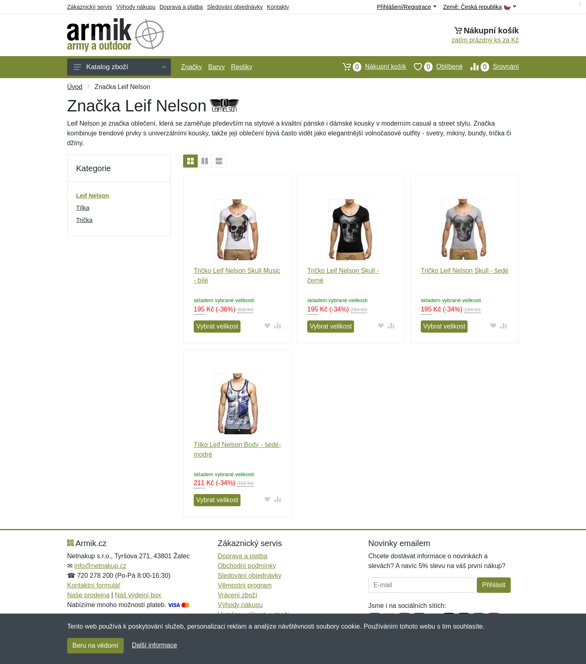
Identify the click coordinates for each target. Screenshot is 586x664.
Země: (479, 7)
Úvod (74, 86)
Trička (84, 219)
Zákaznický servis (89, 7)
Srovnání (491, 66)
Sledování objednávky (235, 7)
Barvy (216, 66)
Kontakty (278, 7)
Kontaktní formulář (93, 585)
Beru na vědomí (95, 645)
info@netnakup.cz (100, 565)
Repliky (241, 66)
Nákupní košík (370, 66)
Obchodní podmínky (247, 565)
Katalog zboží (120, 67)
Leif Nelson (92, 195)
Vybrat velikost (217, 326)
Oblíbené (434, 66)
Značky (191, 66)
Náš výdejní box (138, 595)
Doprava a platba (181, 7)
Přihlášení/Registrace (406, 7)
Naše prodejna (88, 595)
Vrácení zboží (237, 595)
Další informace (154, 645)
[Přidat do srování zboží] (278, 325)
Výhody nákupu (135, 7)
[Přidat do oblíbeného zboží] (267, 325)
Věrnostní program (245, 585)
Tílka (83, 207)
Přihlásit (493, 584)
